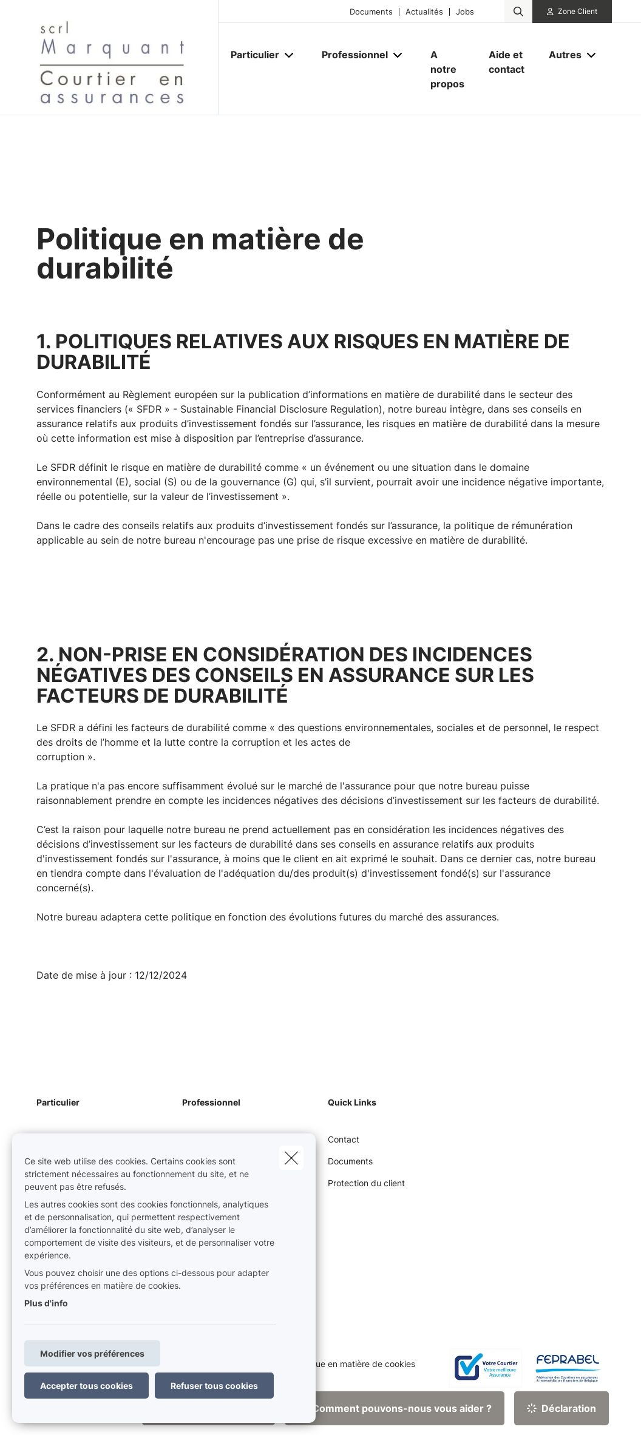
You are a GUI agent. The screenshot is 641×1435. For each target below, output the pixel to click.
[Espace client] (572, 11)
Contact (343, 1139)
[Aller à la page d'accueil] (127, 57)
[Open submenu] (289, 54)
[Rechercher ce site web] (518, 11)
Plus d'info (46, 1303)
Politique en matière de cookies (353, 1364)
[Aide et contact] (507, 62)
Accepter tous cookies (86, 1385)
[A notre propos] (447, 69)
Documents (371, 12)
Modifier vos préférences (92, 1353)
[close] (291, 1158)
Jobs (465, 12)
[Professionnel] (350, 54)
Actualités (424, 12)
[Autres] (561, 54)
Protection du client (366, 1183)
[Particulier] (250, 54)
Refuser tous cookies (214, 1385)
